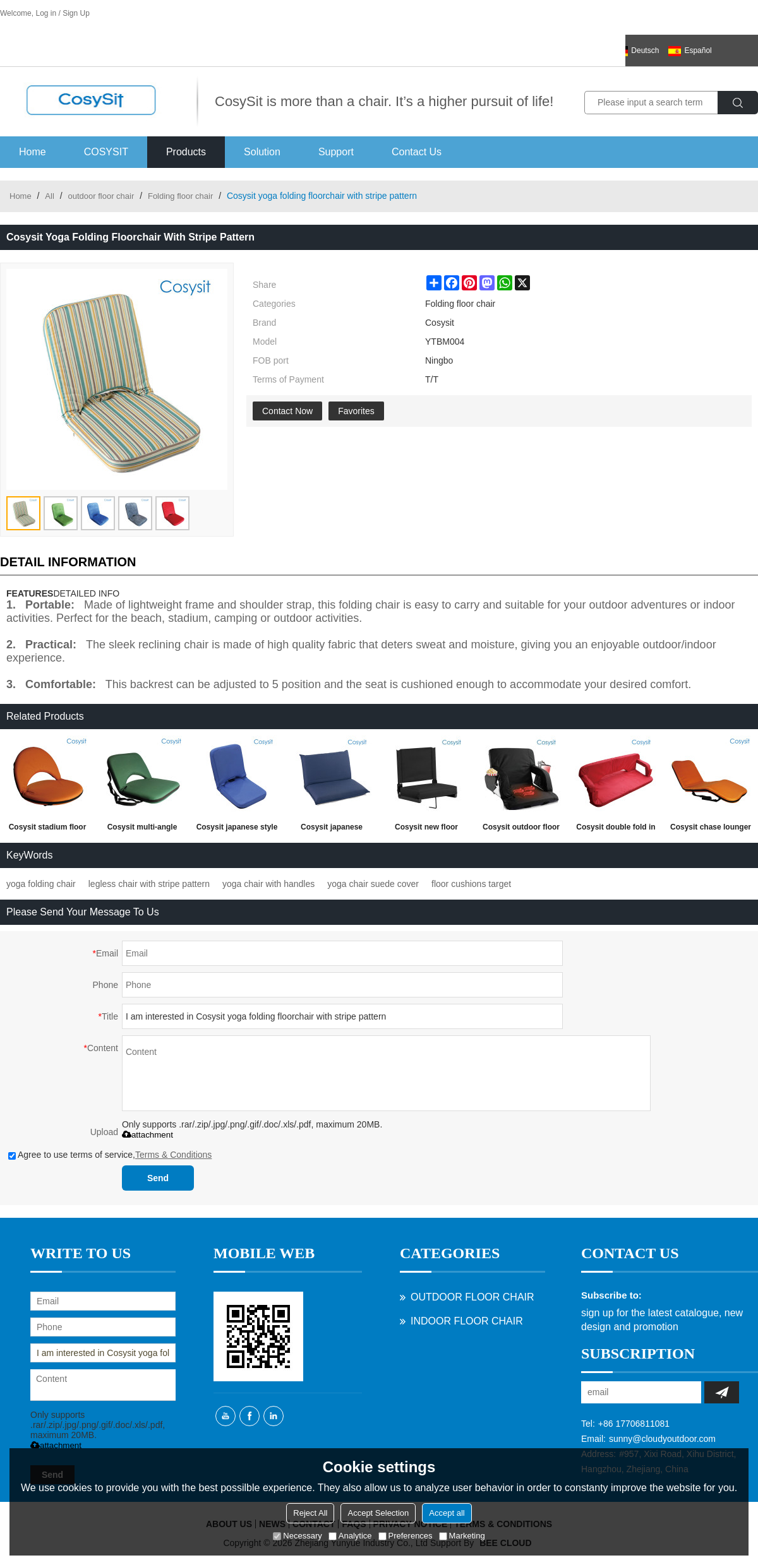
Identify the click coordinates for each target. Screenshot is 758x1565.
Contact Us (417, 151)
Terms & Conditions (173, 1155)
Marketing (462, 1535)
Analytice (350, 1535)
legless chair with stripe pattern (149, 884)
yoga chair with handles (268, 884)
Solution (262, 151)
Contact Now (287, 411)
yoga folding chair (41, 884)
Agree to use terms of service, (110, 1155)
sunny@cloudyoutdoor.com (662, 1439)
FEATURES (29, 593)
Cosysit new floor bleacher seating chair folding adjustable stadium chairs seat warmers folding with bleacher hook (427, 829)
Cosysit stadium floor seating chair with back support (48, 829)
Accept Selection (378, 1513)
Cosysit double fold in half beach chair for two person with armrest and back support (615, 829)
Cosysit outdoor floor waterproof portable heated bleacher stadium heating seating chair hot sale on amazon (521, 829)
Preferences (405, 1535)
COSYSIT (106, 151)
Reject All (310, 1513)
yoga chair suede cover (373, 884)
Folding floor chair (180, 196)
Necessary (297, 1535)
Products (186, 151)
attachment (147, 1135)
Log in (45, 13)
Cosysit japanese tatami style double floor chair (332, 829)
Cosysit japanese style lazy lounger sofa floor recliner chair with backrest (237, 829)
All (49, 196)
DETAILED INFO (86, 593)
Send (158, 1178)
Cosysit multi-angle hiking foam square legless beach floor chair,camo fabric (142, 829)
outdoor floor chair (101, 196)
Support (336, 151)
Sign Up (76, 13)
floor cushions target (471, 884)
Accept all (446, 1513)
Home (32, 151)
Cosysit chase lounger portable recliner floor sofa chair (710, 829)
